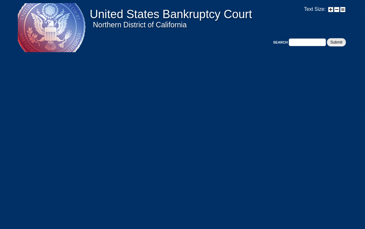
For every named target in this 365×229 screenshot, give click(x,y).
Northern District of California (140, 25)
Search (281, 42)
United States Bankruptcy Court (171, 14)
